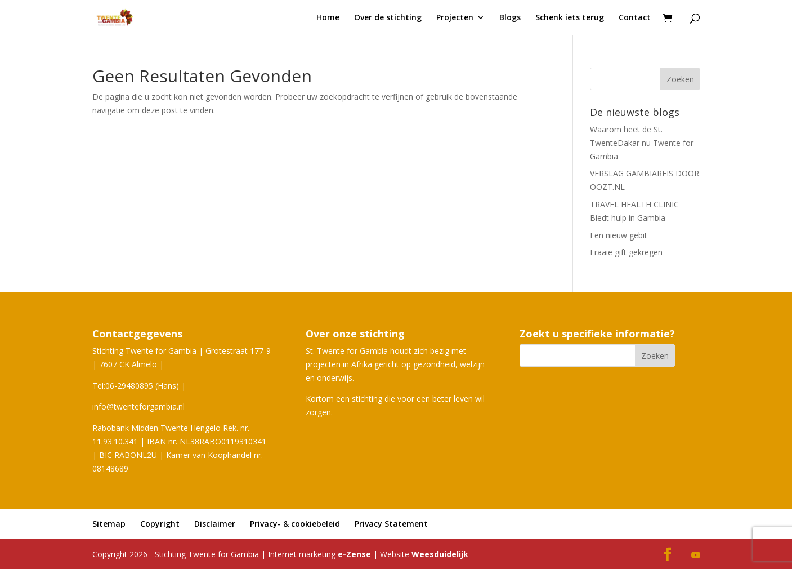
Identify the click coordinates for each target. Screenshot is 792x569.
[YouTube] (695, 555)
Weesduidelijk (439, 554)
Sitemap (109, 523)
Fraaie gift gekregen (626, 252)
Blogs (510, 18)
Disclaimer (214, 523)
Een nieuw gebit (618, 235)
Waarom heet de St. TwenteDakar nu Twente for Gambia (641, 143)
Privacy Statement (391, 523)
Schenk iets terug (569, 18)
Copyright (160, 523)
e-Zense (354, 554)
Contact (635, 18)
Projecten (454, 18)
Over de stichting (388, 18)
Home (327, 18)
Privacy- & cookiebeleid (295, 523)
